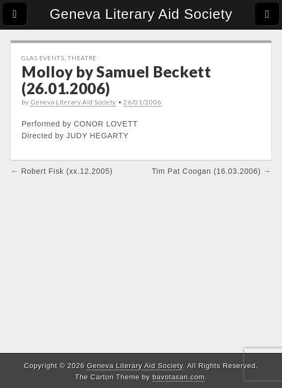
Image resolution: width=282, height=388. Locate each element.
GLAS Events (43, 57)
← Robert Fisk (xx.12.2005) (61, 171)
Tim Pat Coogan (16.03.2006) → (211, 171)
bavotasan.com (178, 377)
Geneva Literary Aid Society (141, 14)
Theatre (82, 57)
